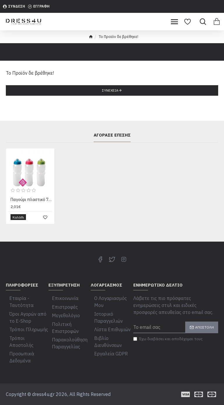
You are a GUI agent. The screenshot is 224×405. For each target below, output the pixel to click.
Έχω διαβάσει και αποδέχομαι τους (168, 342)
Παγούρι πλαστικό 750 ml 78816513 (31, 200)
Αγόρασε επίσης (112, 136)
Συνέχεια (110, 90)
